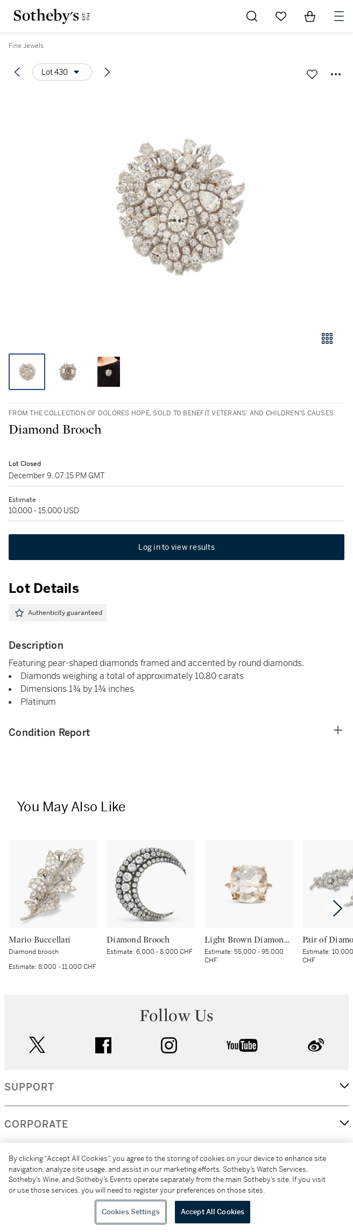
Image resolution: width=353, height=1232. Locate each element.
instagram (169, 1045)
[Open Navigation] (339, 16)
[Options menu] (62, 72)
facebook (103, 1045)
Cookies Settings (131, 1211)
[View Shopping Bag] (309, 16)
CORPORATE (36, 1124)
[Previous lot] (17, 72)
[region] (176, 1187)
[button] (176, 206)
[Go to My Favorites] (281, 16)
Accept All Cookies (212, 1211)
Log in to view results (176, 547)
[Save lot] (312, 74)
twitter (37, 1045)
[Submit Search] (251, 16)
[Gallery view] (327, 338)
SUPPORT (29, 1087)
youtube (242, 1045)
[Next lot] (107, 72)
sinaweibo (316, 1045)
